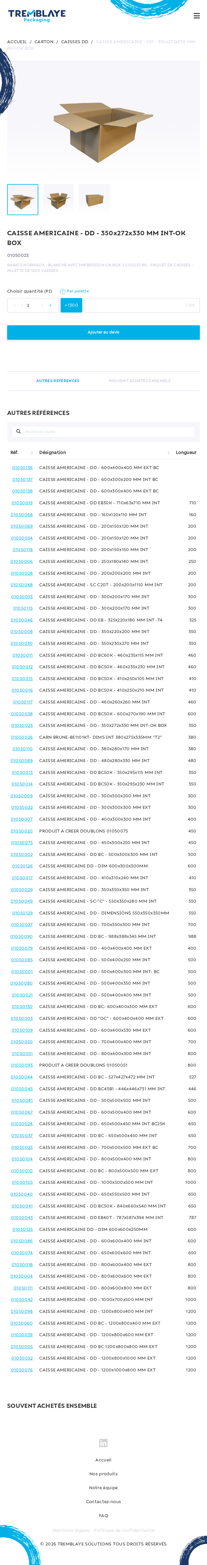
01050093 (22, 1065)
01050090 (21, 937)
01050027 (22, 925)
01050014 (22, 784)
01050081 (22, 1101)
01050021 (22, 995)
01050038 (22, 714)
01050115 (23, 608)
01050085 (22, 960)
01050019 (22, 503)
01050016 (22, 690)
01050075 (22, 843)
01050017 (22, 878)
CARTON (43, 42)
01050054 (22, 538)
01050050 (22, 1042)
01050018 (22, 1265)
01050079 (22, 948)
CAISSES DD (75, 42)
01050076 (22, 1370)
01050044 (22, 1077)
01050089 (22, 761)
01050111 (23, 1288)
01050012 (22, 667)
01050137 (22, 480)
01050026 (22, 737)
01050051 (22, 1054)
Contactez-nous (103, 1502)
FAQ (103, 1516)
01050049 (22, 901)
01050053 (22, 597)
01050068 (22, 515)
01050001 (22, 972)
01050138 (22, 491)
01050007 (22, 819)
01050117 (23, 702)
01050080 (21, 983)
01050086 (22, 1241)
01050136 (22, 468)
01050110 (22, 749)
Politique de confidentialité (124, 1531)
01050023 (22, 726)
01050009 (21, 796)
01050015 (22, 679)
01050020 (22, 831)
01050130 (22, 1007)
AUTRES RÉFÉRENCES (58, 381)
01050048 (22, 585)
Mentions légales (71, 1531)
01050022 (22, 808)
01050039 (22, 1335)
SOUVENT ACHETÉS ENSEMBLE (140, 381)
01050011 (22, 655)
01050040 (21, 1194)
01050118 (23, 550)
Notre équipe (103, 1488)
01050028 (22, 573)
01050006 (21, 562)
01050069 (22, 526)
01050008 (21, 632)
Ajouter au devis (103, 332)
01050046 (22, 620)
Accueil (103, 1460)
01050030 (22, 644)
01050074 (22, 1253)
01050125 (22, 1230)
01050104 (22, 1159)
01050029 (22, 890)
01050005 (22, 1347)
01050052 (22, 1358)
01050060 (21, 1323)
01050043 (22, 1218)
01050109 (22, 1030)
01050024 (22, 1124)
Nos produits (103, 1474)
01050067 (22, 1112)
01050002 (22, 855)
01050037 (22, 1136)
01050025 (22, 1148)
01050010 (22, 1171)
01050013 (22, 773)
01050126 (22, 866)
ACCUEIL (17, 42)
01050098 (22, 1312)
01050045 (22, 1089)
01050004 (21, 1276)
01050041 (22, 1206)
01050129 (22, 913)
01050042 (22, 1300)
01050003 (22, 1019)
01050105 (22, 1183)
